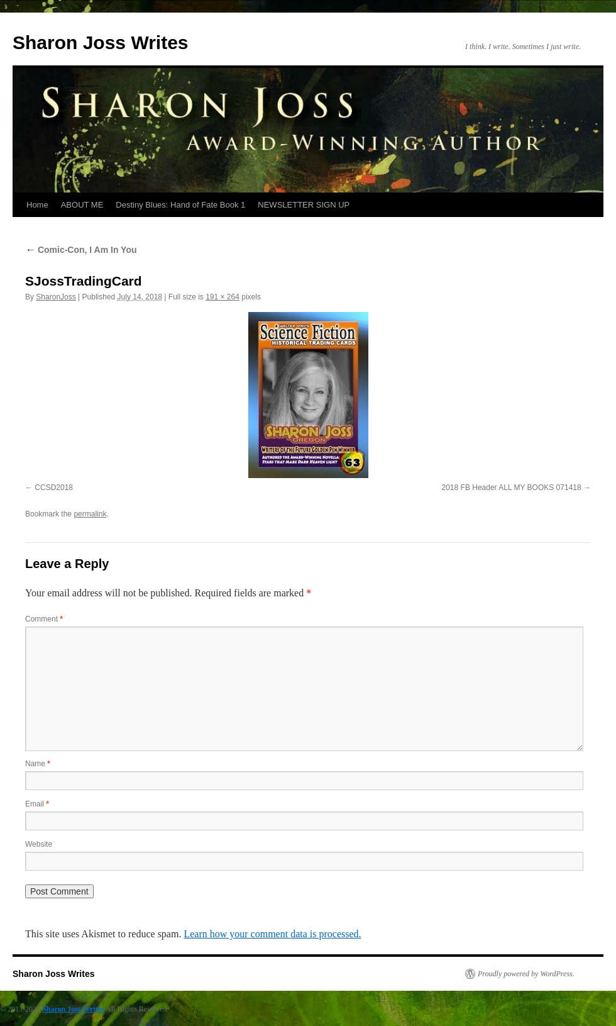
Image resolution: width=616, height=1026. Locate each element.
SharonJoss (55, 297)
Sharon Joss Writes (101, 42)
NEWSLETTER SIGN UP (303, 204)
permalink (90, 514)
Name (37, 763)
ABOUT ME (82, 204)
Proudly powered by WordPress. (526, 973)
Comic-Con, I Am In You (81, 250)
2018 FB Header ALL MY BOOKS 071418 (511, 487)
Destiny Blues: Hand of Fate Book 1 (180, 204)
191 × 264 (222, 297)
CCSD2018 (54, 487)
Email (37, 804)
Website (38, 844)
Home (37, 204)
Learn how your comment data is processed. (272, 933)
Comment (44, 619)
